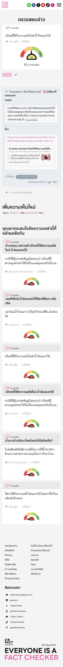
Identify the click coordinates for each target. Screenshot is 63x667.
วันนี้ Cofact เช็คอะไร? (42, 546)
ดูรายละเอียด (31, 119)
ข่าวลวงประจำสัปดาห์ (40, 550)
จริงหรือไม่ (9, 550)
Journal (34, 560)
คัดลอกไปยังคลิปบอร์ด (26, 176)
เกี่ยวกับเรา (36, 574)
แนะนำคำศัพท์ (37, 569)
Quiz (33, 564)
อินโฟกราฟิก (10, 564)
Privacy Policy (12, 578)
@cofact (29, 5)
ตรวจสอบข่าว (11, 546)
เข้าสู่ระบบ (15, 213)
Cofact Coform (43, 5)
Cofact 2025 (9, 642)
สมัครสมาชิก (31, 213)
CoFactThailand (48, 5)
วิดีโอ (7, 560)
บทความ (35, 555)
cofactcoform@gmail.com (21, 594)
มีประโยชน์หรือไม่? (37, 182)
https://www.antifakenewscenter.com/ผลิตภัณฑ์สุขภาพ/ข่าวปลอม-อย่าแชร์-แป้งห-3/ (31, 139)
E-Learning (11, 569)
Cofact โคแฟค (34, 5)
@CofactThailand (38, 5)
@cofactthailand (53, 5)
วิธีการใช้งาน (10, 574)
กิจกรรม (8, 555)
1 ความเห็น (15, 192)
